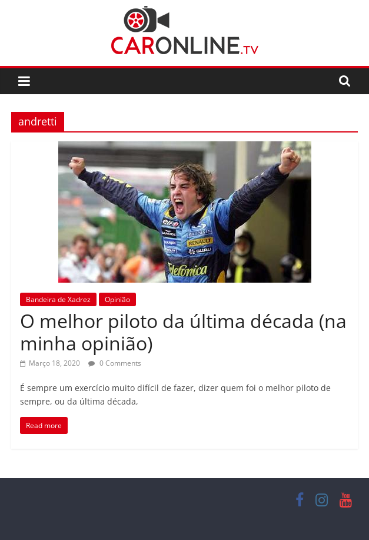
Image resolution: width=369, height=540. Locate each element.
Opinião (117, 299)
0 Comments (114, 363)
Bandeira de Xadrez (58, 299)
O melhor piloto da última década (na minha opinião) (183, 332)
